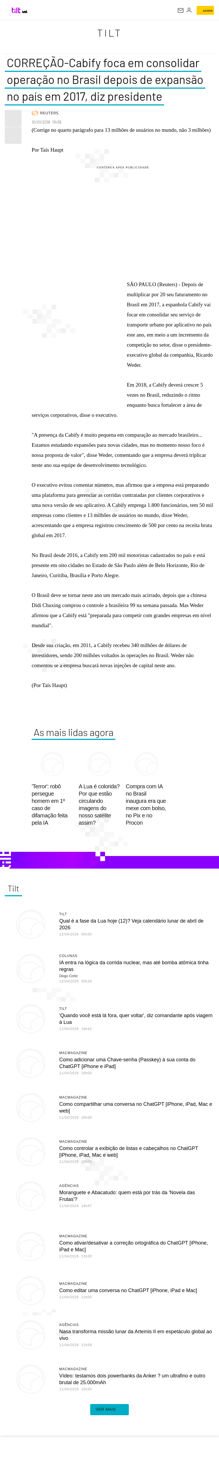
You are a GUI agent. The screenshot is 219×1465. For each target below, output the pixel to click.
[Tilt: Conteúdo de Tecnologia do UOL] (16, 10)
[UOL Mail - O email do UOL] (180, 10)
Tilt (109, 32)
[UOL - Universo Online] (24, 11)
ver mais (110, 1409)
